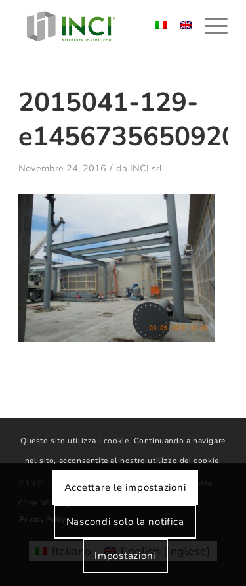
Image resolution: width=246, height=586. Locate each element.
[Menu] (210, 26)
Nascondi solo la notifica (125, 521)
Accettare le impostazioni (125, 487)
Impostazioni (124, 555)
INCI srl (146, 168)
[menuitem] (210, 26)
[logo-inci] (102, 26)
